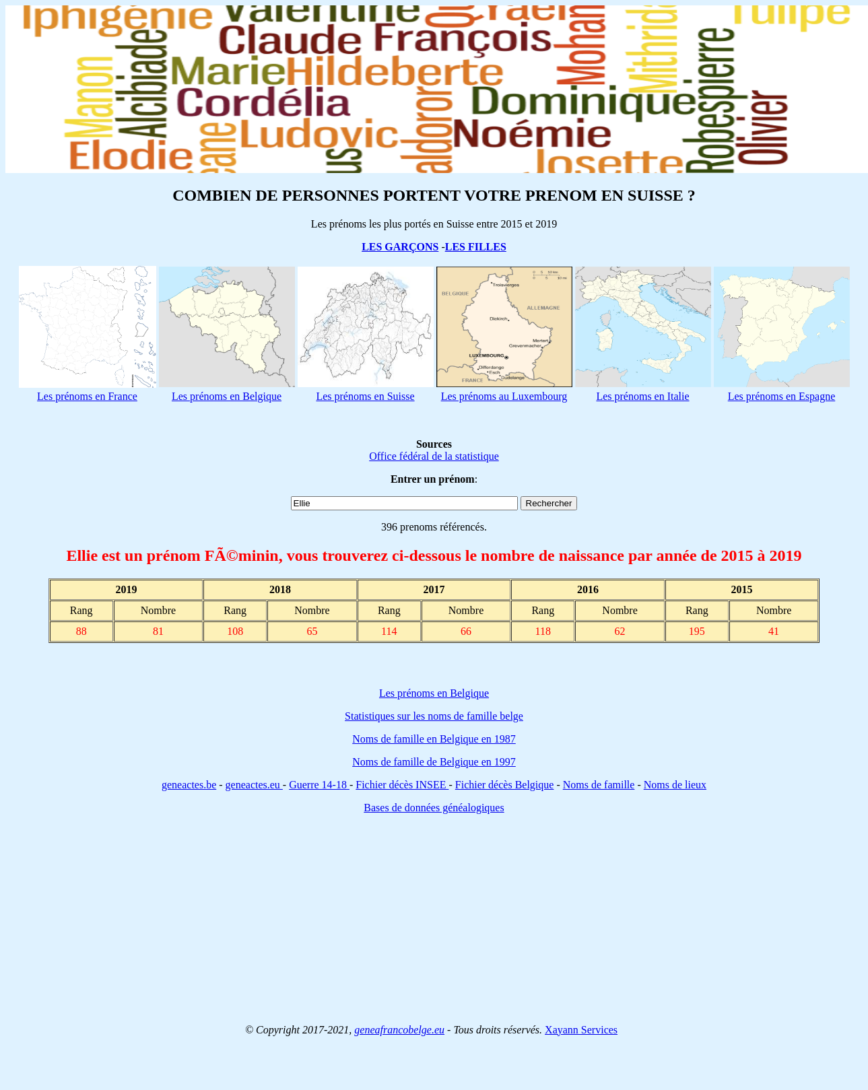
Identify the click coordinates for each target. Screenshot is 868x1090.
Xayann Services (581, 1029)
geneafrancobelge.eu (399, 1029)
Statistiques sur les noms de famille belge (434, 716)
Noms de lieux (675, 784)
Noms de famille (599, 784)
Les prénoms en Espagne (782, 396)
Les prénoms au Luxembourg (504, 396)
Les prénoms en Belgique (226, 396)
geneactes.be (189, 784)
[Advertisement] (434, 919)
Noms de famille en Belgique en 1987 (434, 739)
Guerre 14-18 (319, 784)
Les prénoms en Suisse (365, 396)
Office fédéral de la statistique (434, 456)
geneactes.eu (254, 784)
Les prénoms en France (87, 396)
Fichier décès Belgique (504, 784)
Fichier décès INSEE (402, 784)
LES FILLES (475, 246)
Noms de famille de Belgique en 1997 (434, 762)
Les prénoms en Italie (642, 396)
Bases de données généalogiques (434, 807)
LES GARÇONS (400, 246)
